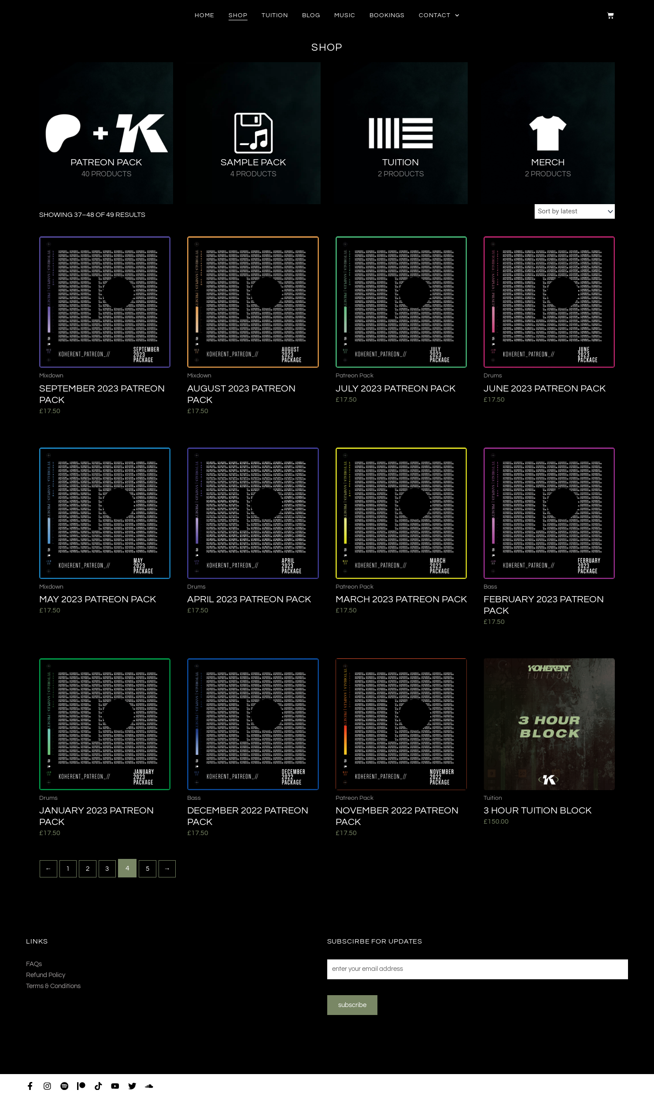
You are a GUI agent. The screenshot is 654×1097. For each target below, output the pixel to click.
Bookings (387, 15)
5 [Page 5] (153, 869)
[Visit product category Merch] (548, 133)
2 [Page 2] (90, 869)
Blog (311, 15)
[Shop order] (573, 212)
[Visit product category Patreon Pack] (106, 133)
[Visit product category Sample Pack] (253, 133)
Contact (439, 15)
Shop (238, 15)
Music (344, 15)
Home (204, 15)
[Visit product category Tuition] (401, 133)
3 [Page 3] (111, 869)
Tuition (275, 15)
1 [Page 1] (70, 869)
